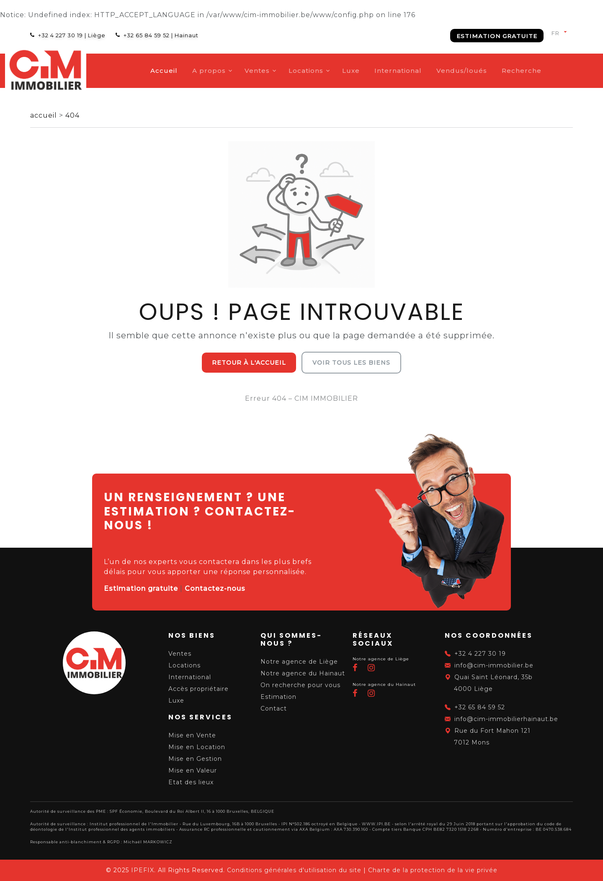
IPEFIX (142, 870)
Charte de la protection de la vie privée (432, 870)
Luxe (377, 71)
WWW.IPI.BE (376, 824)
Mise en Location (196, 747)
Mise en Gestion (195, 759)
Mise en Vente (192, 735)
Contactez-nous (215, 588)
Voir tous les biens (351, 362)
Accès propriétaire (198, 689)
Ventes (283, 71)
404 (72, 115)
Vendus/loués (488, 71)
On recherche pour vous (300, 685)
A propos (235, 71)
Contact (273, 708)
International (424, 71)
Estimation (278, 697)
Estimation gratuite (496, 36)
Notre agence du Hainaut (302, 673)
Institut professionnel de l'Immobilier (134, 824)
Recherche (548, 71)
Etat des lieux (191, 782)
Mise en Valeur (192, 770)
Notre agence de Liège (299, 661)
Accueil (190, 71)
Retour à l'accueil (249, 362)
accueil (44, 115)
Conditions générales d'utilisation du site (294, 870)
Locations (332, 71)
